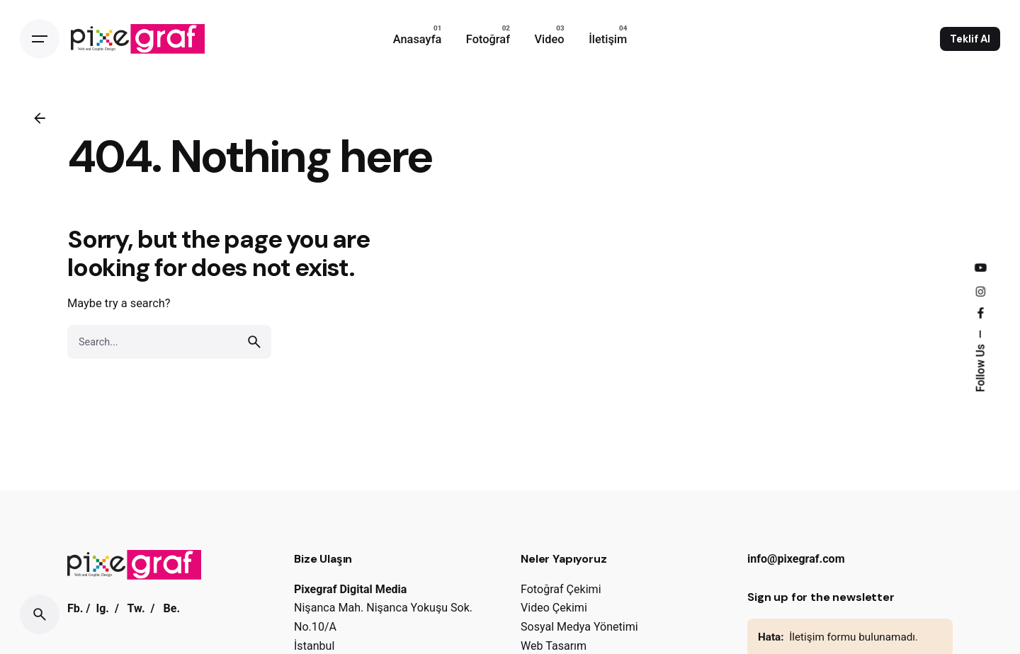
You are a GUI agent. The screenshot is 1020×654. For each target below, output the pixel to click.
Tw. (136, 608)
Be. (171, 608)
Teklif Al (970, 39)
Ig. (102, 608)
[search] (254, 342)
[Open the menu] (40, 39)
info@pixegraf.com (796, 559)
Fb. (75, 608)
